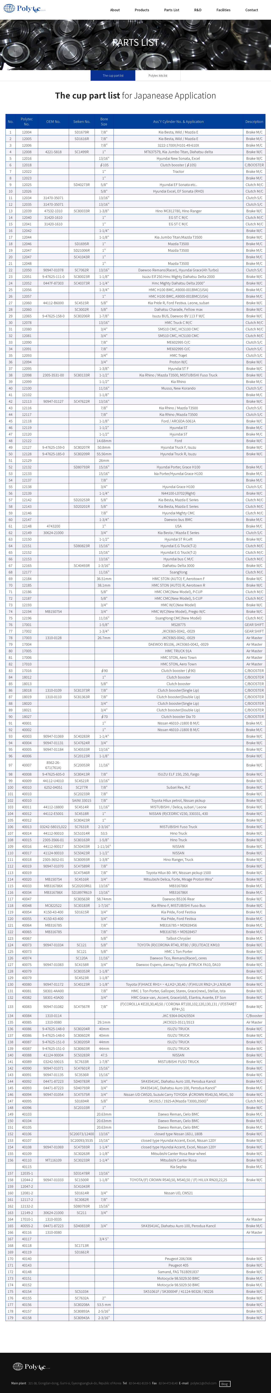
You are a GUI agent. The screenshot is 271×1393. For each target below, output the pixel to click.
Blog (224, 1384)
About (115, 9)
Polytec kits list (158, 75)
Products (142, 9)
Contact (251, 9)
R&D (198, 9)
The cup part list (113, 75)
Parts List (171, 9)
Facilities (223, 9)
